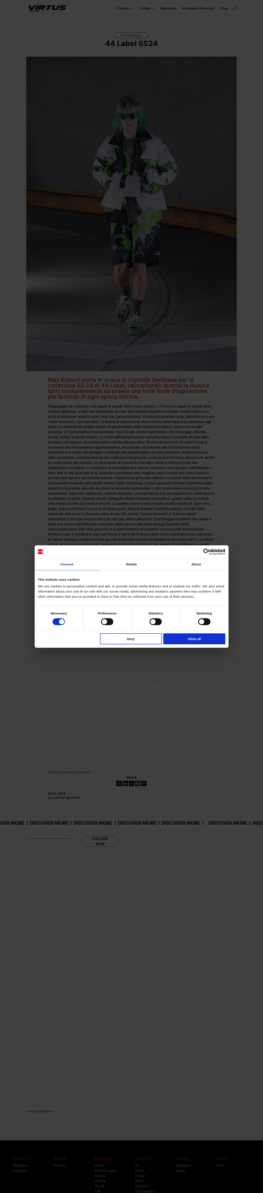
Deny (131, 639)
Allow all (194, 639)
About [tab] (196, 564)
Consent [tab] (66, 564)
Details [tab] (131, 564)
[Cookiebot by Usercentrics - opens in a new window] (206, 551)
